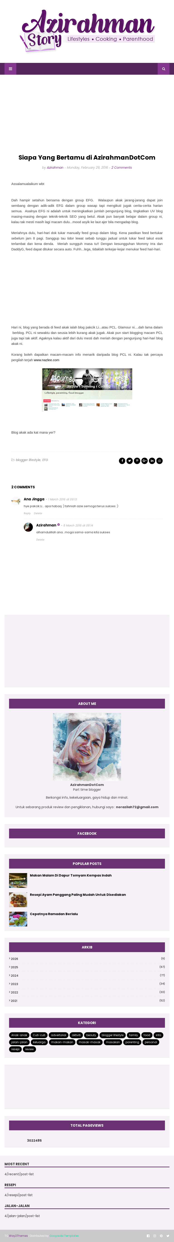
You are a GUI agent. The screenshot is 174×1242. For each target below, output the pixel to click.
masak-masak (89, 1042)
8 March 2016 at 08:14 (78, 525)
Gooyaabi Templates (64, 1236)
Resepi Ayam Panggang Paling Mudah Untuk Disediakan (78, 894)
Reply (27, 513)
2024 (88, 975)
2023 (88, 984)
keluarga (39, 1042)
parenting (132, 1042)
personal (151, 1042)
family (133, 1035)
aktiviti (76, 1035)
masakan (113, 1042)
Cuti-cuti (39, 1035)
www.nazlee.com (46, 360)
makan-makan (62, 1042)
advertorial (58, 1035)
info (158, 1035)
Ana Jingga (34, 499)
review (29, 1049)
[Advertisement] (87, 114)
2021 (88, 1001)
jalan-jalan (19, 1042)
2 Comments (121, 167)
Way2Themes (18, 1236)
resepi (15, 1049)
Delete (38, 513)
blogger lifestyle (28, 460)
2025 (88, 967)
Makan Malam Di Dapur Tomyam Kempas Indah (71, 875)
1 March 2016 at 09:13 (62, 499)
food (147, 1035)
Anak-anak (19, 1035)
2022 (88, 992)
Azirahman (55, 167)
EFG (45, 460)
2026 (88, 959)
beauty (91, 1035)
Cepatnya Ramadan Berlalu (54, 914)
